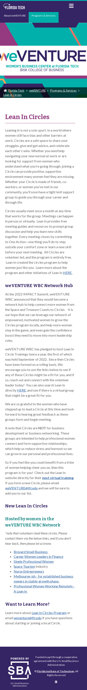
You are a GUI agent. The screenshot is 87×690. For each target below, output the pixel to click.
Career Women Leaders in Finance (38, 556)
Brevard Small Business (31, 552)
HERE (21, 390)
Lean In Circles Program (49, 613)
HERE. (67, 273)
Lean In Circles (12, 95)
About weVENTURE (15, 15)
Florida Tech (16, 90)
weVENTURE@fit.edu (21, 488)
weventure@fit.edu (27, 618)
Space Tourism (24, 566)
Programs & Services (44, 15)
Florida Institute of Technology (33, 6)
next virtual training (58, 478)
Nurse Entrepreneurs (29, 571)
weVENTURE (37, 90)
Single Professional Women (34, 561)
